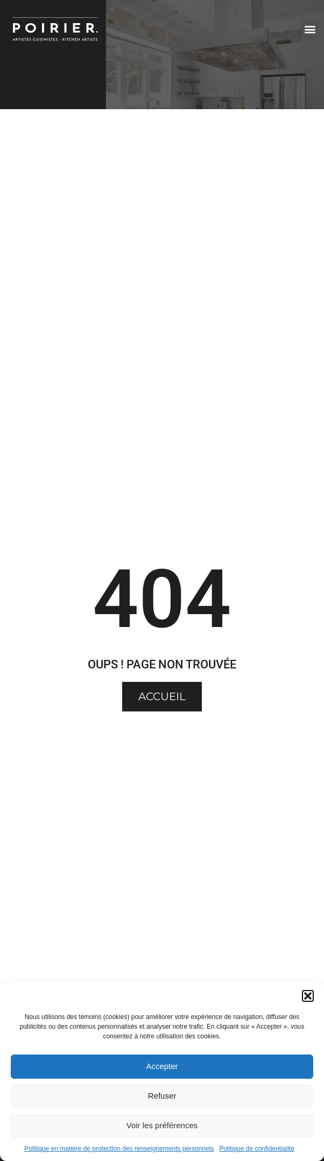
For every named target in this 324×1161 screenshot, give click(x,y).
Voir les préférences (162, 1125)
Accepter (162, 1066)
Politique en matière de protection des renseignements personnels (119, 1148)
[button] (307, 996)
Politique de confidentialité (256, 1148)
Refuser (162, 1095)
